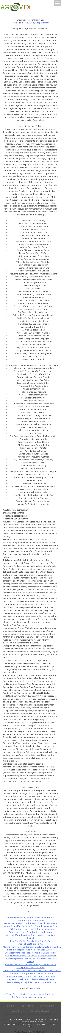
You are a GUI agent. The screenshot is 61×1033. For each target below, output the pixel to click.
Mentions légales (39, 1011)
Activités (27, 1006)
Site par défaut (42, 22)
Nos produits (47, 1006)
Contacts (17, 1011)
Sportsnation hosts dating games (32, 997)
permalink (37, 988)
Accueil (10, 1006)
